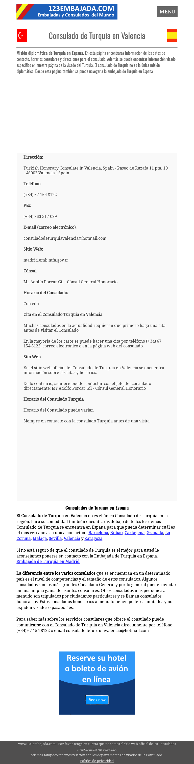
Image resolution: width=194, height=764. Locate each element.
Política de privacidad (97, 761)
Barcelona (98, 532)
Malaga (40, 538)
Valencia (72, 538)
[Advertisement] (97, 111)
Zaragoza (93, 538)
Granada (155, 532)
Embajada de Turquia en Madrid (48, 561)
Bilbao (116, 532)
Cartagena (134, 532)
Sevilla (55, 538)
